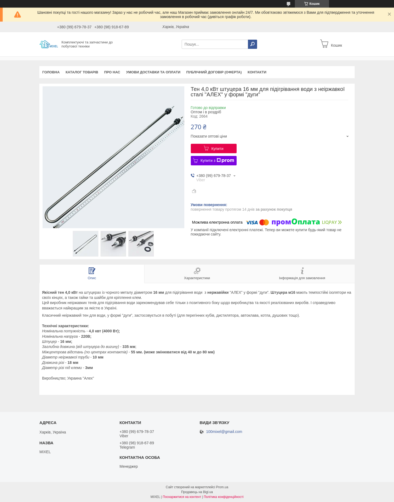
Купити (217, 148)
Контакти (257, 72)
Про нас (112, 72)
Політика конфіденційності (224, 497)
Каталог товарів (81, 72)
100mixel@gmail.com (224, 432)
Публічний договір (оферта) (214, 72)
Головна (51, 72)
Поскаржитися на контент (182, 497)
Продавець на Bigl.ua (197, 492)
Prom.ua (222, 487)
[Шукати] (252, 44)
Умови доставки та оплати (153, 72)
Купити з (217, 160)
